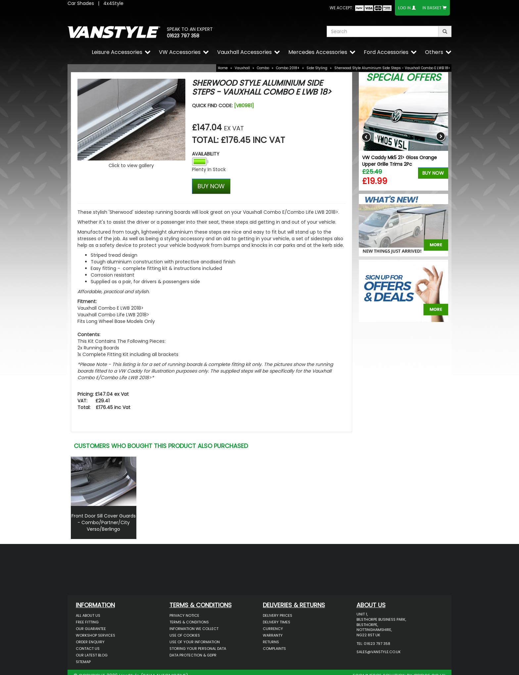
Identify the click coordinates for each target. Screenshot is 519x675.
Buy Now (433, 173)
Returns (271, 642)
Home (223, 68)
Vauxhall (242, 68)
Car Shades (81, 3)
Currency (273, 628)
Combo (263, 68)
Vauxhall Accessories (244, 52)
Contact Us (88, 648)
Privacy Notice (184, 615)
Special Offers (403, 77)
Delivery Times (276, 622)
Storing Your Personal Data (197, 648)
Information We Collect (193, 628)
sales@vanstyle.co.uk (378, 651)
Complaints (274, 648)
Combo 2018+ (288, 68)
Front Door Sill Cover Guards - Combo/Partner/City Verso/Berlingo (103, 522)
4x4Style (113, 3)
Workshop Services (95, 635)
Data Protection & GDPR (192, 655)
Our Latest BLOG (92, 655)
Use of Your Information (194, 642)
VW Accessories (180, 52)
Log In (404, 8)
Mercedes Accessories (317, 52)
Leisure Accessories (117, 52)
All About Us (88, 615)
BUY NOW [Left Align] (211, 186)
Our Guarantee (91, 628)
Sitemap (83, 661)
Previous (366, 137)
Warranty (273, 635)
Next (441, 137)
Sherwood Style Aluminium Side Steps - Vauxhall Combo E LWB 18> (392, 68)
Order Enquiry (90, 642)
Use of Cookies (184, 635)
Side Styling (317, 68)
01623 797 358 (183, 35)
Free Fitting (87, 622)
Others (434, 52)
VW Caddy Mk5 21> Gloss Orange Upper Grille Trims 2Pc (399, 160)
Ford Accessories (386, 52)
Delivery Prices (277, 615)
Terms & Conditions (189, 622)
